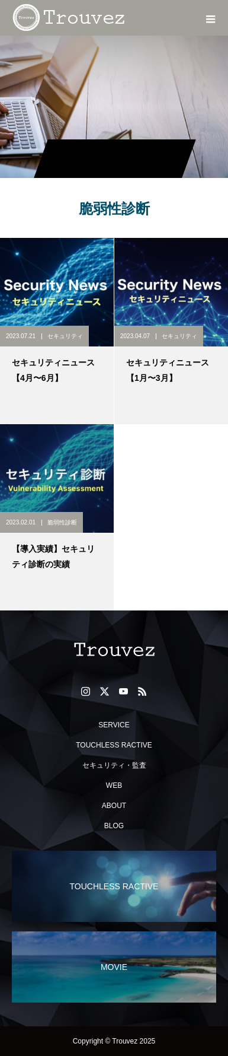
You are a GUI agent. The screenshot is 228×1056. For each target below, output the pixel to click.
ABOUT (114, 805)
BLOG (114, 826)
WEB (114, 785)
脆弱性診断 (62, 522)
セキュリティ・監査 (114, 765)
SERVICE (113, 725)
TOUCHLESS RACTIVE (114, 745)
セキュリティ (65, 336)
